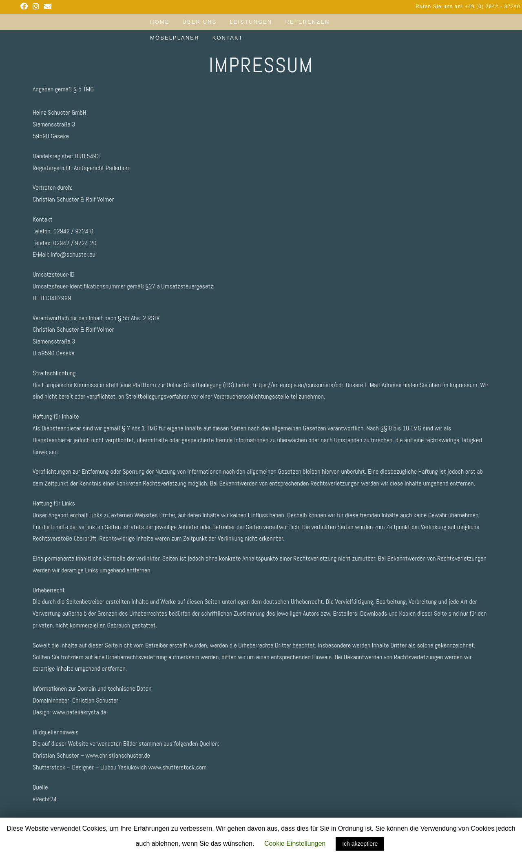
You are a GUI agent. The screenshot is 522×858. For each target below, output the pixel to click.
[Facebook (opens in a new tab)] (25, 6)
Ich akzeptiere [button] (360, 843)
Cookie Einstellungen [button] (294, 843)
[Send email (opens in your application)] (48, 6)
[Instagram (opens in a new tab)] (36, 6)
